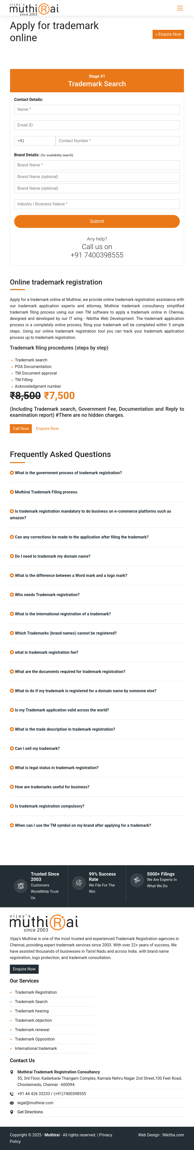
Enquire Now (47, 428)
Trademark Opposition (35, 1039)
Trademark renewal (32, 1029)
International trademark (36, 1048)
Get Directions (30, 1112)
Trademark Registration (36, 992)
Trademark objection (33, 1020)
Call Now (21, 428)
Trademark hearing (32, 1011)
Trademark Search (97, 84)
